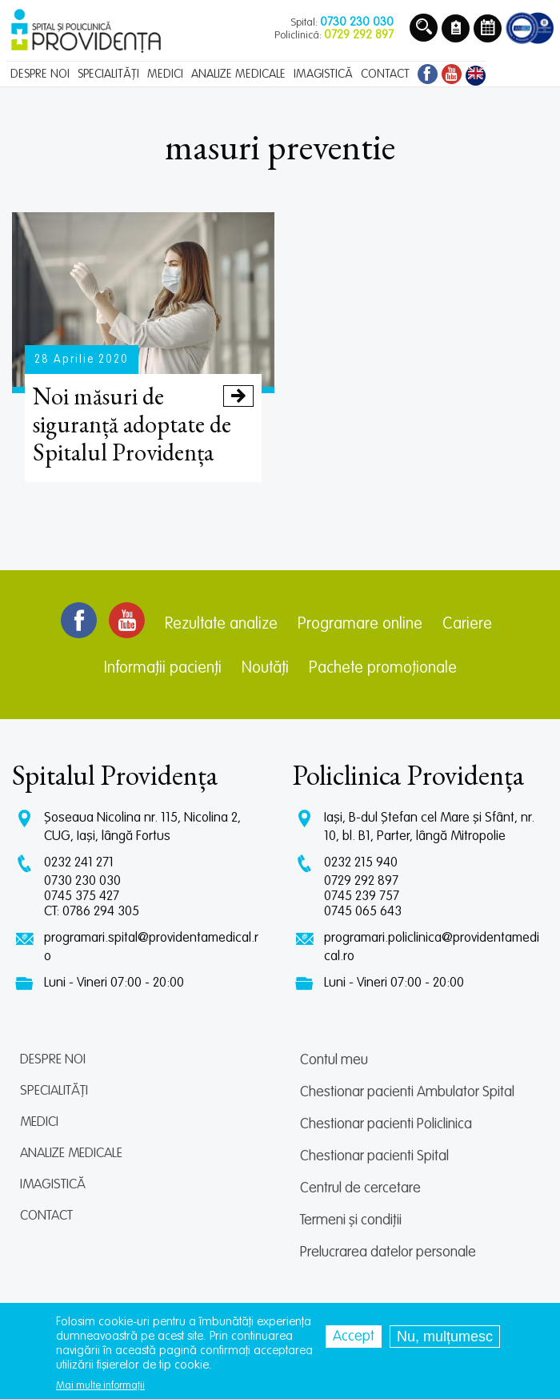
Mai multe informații (100, 1386)
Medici (39, 1122)
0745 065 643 (363, 912)
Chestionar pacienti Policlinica (386, 1124)
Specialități (54, 1091)
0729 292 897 (361, 881)
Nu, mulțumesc (445, 1337)
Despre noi (53, 1060)
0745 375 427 (81, 896)
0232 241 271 (79, 863)
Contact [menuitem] (385, 74)
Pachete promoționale (383, 669)
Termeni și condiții (351, 1220)
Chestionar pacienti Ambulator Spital (407, 1092)
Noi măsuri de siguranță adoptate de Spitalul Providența (143, 424)
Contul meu (334, 1060)
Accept (353, 1337)
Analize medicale (71, 1153)
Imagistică (53, 1185)
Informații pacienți (163, 669)
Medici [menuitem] (165, 74)
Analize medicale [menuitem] (238, 74)
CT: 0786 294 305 (91, 912)
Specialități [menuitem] (108, 74)
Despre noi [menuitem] (40, 74)
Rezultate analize (221, 625)
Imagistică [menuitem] (323, 74)
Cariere (467, 625)
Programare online (360, 625)
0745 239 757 (361, 896)
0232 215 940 (361, 863)
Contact (46, 1216)
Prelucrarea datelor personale (388, 1252)
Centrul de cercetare (360, 1188)
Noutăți (265, 669)
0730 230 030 (82, 881)
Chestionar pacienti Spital (374, 1156)
